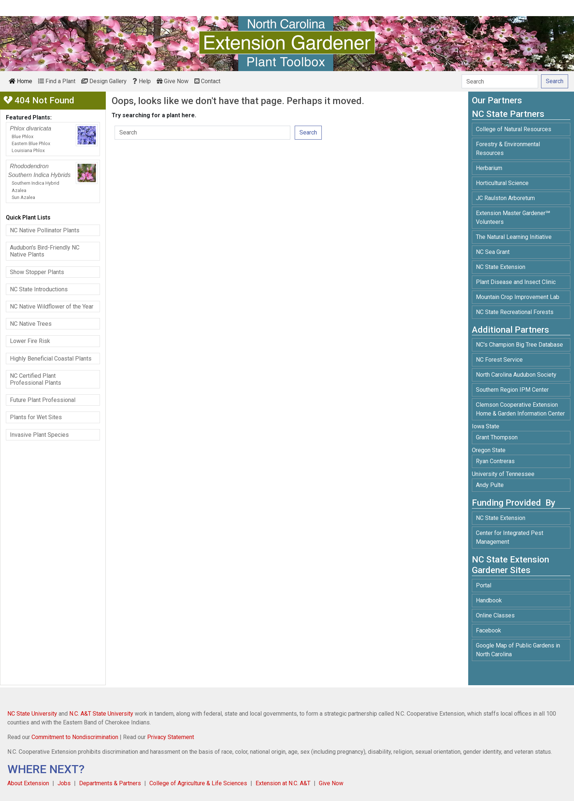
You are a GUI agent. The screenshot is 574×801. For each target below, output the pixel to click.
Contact (207, 81)
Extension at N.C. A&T (283, 783)
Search (308, 132)
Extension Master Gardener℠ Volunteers (513, 217)
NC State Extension (500, 266)
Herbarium (489, 168)
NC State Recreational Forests (515, 312)
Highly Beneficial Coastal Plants (51, 358)
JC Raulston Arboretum (505, 198)
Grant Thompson (497, 437)
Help (142, 81)
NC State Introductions (39, 289)
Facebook (488, 630)
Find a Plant (56, 81)
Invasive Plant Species (39, 434)
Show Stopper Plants (37, 272)
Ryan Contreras (495, 461)
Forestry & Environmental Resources (508, 148)
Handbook (489, 600)
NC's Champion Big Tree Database (519, 344)
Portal (483, 585)
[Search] (500, 81)
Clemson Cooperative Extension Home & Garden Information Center (520, 409)
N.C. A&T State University (101, 713)
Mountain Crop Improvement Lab (517, 297)
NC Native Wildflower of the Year (51, 306)
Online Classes (495, 615)
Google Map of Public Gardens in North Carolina (518, 650)
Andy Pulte (490, 484)
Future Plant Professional (42, 399)
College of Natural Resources (513, 129)
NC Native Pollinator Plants (44, 230)
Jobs (64, 783)
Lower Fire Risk (30, 340)
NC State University (32, 713)
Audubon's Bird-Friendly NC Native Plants (44, 251)
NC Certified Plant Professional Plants (35, 379)
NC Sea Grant (493, 251)
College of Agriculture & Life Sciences (198, 783)
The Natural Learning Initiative (514, 236)
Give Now (173, 81)
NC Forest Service (499, 359)
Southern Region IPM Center (512, 389)
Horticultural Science (502, 183)
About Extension (28, 783)
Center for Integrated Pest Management (509, 537)
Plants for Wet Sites (36, 417)
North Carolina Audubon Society (517, 374)
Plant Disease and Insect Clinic (516, 281)
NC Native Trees (31, 323)
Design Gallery (104, 81)
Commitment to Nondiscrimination (74, 737)
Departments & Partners (110, 783)
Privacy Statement (170, 737)
